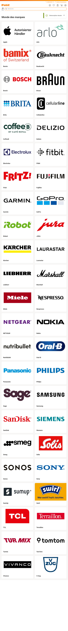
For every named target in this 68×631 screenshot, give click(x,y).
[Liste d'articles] (54, 5)
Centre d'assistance (60, 2)
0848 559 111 (50, 2)
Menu (3, 8)
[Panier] (61, 5)
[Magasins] (50, 5)
